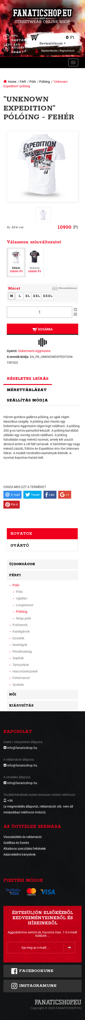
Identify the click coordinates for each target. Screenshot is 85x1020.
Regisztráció (67, 50)
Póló (32, 81)
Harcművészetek (25, 671)
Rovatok (21, 533)
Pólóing (44, 81)
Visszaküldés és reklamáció (22, 837)
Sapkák (18, 658)
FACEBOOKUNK (32, 971)
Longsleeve (24, 605)
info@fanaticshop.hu (22, 748)
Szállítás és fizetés (16, 843)
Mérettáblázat (67, 288)
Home (12, 81)
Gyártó (19, 545)
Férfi (23, 81)
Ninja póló (23, 618)
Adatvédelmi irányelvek (19, 854)
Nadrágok (19, 645)
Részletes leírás (28, 378)
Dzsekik (18, 638)
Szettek (18, 684)
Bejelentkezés (49, 50)
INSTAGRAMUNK (34, 986)
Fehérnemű (21, 678)
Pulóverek (20, 625)
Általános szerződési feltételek (24, 848)
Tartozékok (20, 665)
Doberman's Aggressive (34, 351)
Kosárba (42, 329)
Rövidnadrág (22, 651)
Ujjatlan (21, 598)
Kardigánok (21, 631)
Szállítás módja (27, 400)
